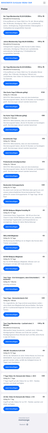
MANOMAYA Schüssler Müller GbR (16, 3)
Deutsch (24, 424)
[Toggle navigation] (44, 3)
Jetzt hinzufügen (11, 33)
